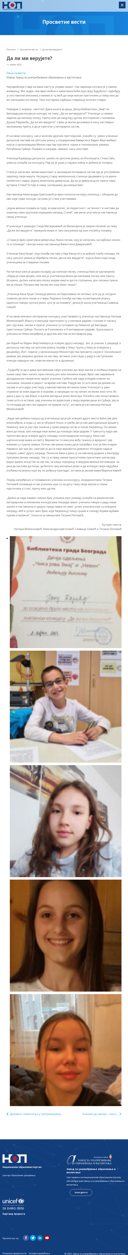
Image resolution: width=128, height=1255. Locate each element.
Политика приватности (14, 1253)
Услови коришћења (39, 1253)
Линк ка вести (16, 73)
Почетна (11, 49)
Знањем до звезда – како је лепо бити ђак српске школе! (100, 1114)
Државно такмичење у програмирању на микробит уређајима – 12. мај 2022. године (35, 1114)
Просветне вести (29, 49)
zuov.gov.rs (81, 1192)
